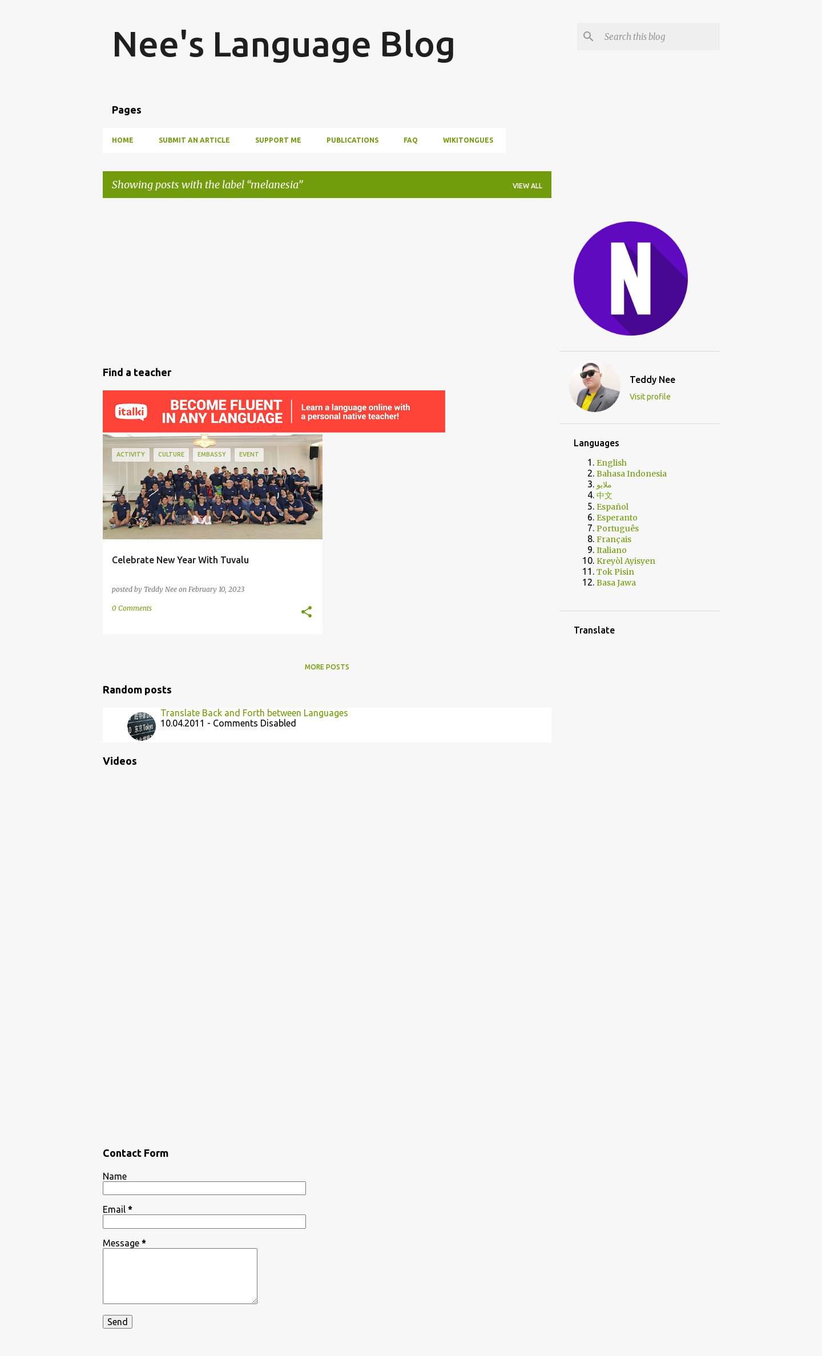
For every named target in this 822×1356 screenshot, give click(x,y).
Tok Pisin (615, 572)
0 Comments (132, 608)
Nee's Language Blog (284, 43)
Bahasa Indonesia (632, 474)
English (612, 463)
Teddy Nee (652, 379)
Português (618, 528)
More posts (327, 667)
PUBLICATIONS (352, 140)
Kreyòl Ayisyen (626, 561)
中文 (605, 495)
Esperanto (617, 517)
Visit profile (650, 396)
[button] (306, 612)
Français (614, 539)
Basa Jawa (616, 583)
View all (527, 185)
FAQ (411, 140)
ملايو (604, 484)
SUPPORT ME (278, 140)
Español (612, 507)
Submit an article (194, 140)
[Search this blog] (660, 36)
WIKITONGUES (468, 140)
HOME (123, 140)
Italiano (612, 550)
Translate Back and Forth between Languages (254, 713)
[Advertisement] (327, 280)
